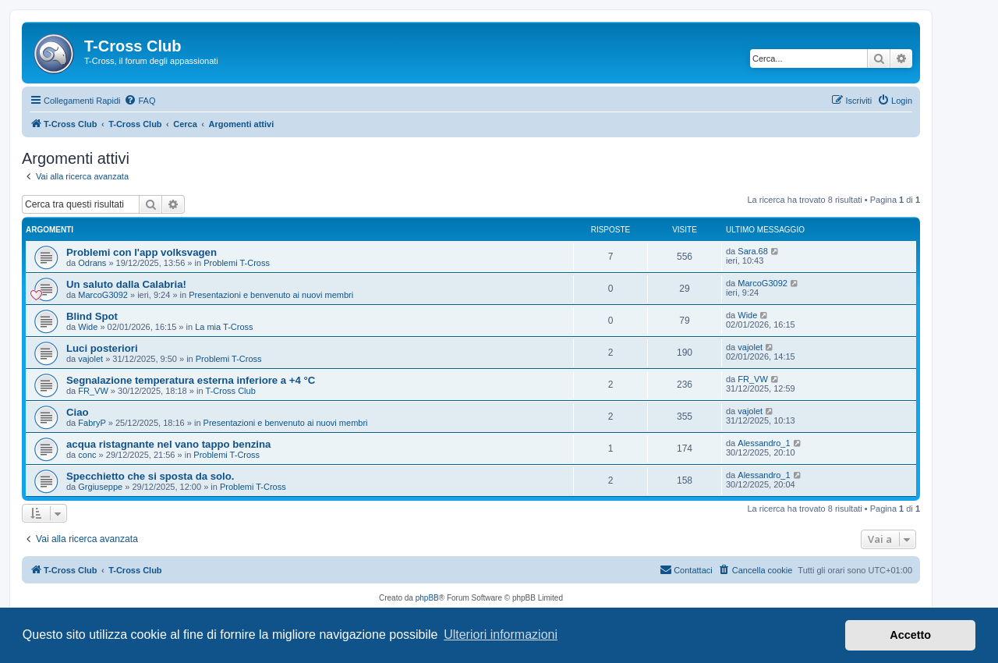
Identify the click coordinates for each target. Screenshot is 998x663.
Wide (87, 327)
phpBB (427, 598)
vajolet (90, 358)
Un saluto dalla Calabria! (126, 284)
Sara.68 (753, 251)
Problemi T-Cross (236, 263)
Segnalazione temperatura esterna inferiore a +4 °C (190, 380)
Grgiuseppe (100, 486)
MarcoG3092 (103, 295)
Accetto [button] (910, 635)
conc (87, 454)
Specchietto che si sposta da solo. (150, 476)
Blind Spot (92, 316)
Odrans (92, 263)
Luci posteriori (102, 348)
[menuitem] (139, 100)
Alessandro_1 (764, 443)
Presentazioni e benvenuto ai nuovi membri (271, 295)
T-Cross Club (231, 390)
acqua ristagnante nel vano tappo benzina (168, 444)
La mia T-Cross (224, 327)
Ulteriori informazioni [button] (500, 634)
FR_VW (93, 390)
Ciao (77, 412)
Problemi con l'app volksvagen (141, 252)
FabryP (91, 422)
